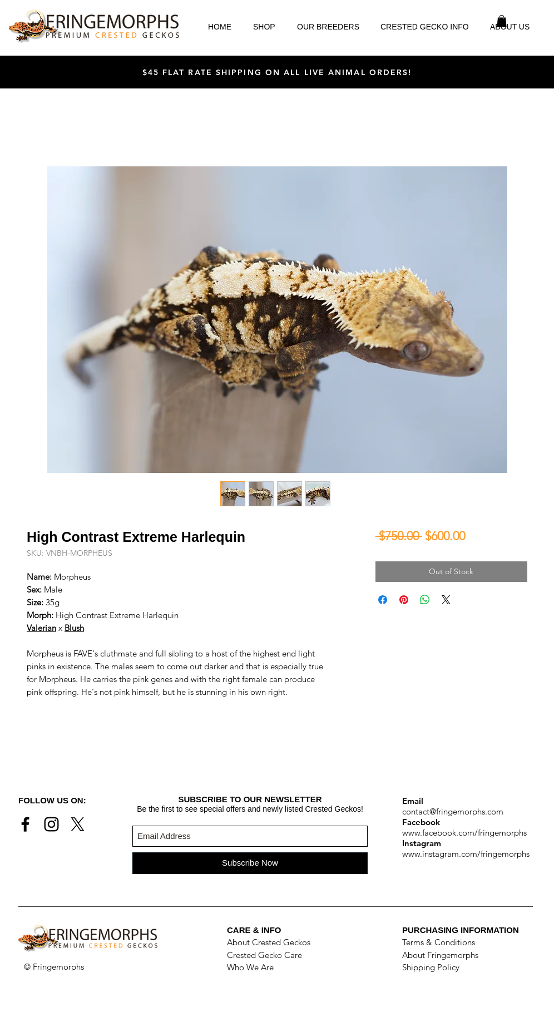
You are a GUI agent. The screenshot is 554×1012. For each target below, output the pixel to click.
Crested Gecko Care (264, 955)
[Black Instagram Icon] (51, 824)
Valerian (41, 628)
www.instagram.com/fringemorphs (466, 853)
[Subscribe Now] (250, 863)
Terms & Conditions (438, 942)
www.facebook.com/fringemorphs (464, 832)
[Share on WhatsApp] (425, 599)
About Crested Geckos (268, 942)
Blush (74, 628)
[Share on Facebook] (382, 599)
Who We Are (250, 967)
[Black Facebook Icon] (25, 824)
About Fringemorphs (440, 955)
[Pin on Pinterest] (403, 599)
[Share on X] (446, 599)
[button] (502, 21)
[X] (77, 824)
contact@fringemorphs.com (452, 811)
